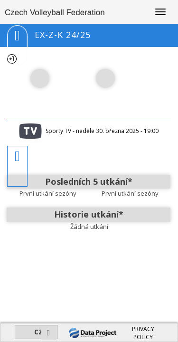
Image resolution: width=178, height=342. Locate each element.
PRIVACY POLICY (143, 333)
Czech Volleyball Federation (55, 12)
